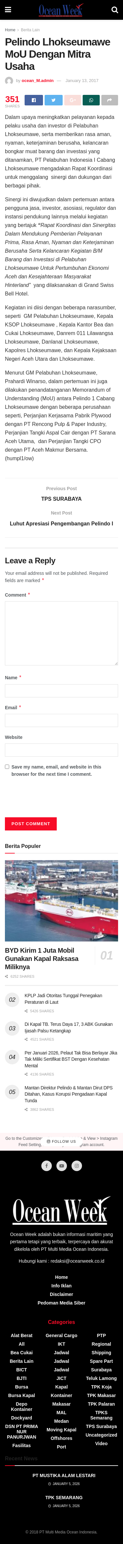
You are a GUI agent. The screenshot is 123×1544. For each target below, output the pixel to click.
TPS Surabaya (101, 1426)
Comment (18, 595)
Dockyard (21, 1417)
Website (13, 737)
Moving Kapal (61, 1429)
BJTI (22, 1378)
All (22, 1344)
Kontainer (61, 1395)
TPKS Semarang (101, 1415)
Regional (101, 1344)
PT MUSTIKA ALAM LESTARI (63, 1475)
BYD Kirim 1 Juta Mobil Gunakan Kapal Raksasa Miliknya (41, 958)
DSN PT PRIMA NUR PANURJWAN (21, 1432)
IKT (61, 1344)
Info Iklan (61, 1285)
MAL (61, 1412)
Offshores (61, 1438)
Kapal (61, 1387)
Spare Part (101, 1361)
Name (13, 677)
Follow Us (61, 1141)
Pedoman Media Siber (61, 1302)
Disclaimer (61, 1294)
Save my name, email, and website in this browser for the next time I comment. (56, 770)
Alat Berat (21, 1335)
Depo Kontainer (21, 1406)
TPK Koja (101, 1387)
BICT (21, 1369)
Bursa (21, 1387)
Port (61, 1446)
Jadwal (61, 1352)
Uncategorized (101, 1435)
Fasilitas (21, 1445)
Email (13, 707)
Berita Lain (30, 30)
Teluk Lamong (101, 1378)
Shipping (101, 1352)
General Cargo (61, 1335)
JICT (61, 1378)
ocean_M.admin (38, 80)
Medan (61, 1421)
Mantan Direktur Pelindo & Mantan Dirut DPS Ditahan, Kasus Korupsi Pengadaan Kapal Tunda (69, 1094)
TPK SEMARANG (64, 1497)
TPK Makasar (101, 1395)
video (101, 1443)
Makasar (61, 1404)
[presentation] (55, 799)
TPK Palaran (101, 1404)
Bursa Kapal (21, 1395)
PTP (101, 1335)
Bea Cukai (21, 1352)
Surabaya (101, 1369)
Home (10, 30)
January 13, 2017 (82, 80)
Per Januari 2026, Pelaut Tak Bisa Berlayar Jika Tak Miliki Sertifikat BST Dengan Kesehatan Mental (71, 1059)
